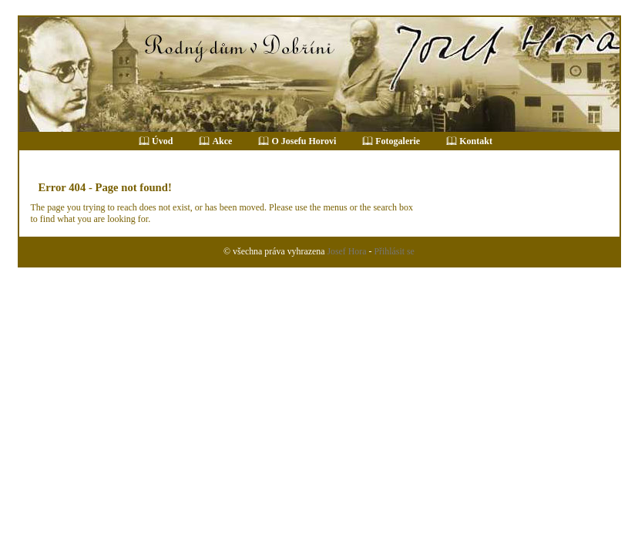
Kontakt (475, 141)
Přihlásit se (394, 251)
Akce (222, 141)
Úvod (162, 141)
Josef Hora (346, 251)
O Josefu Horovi (303, 141)
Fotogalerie (397, 141)
